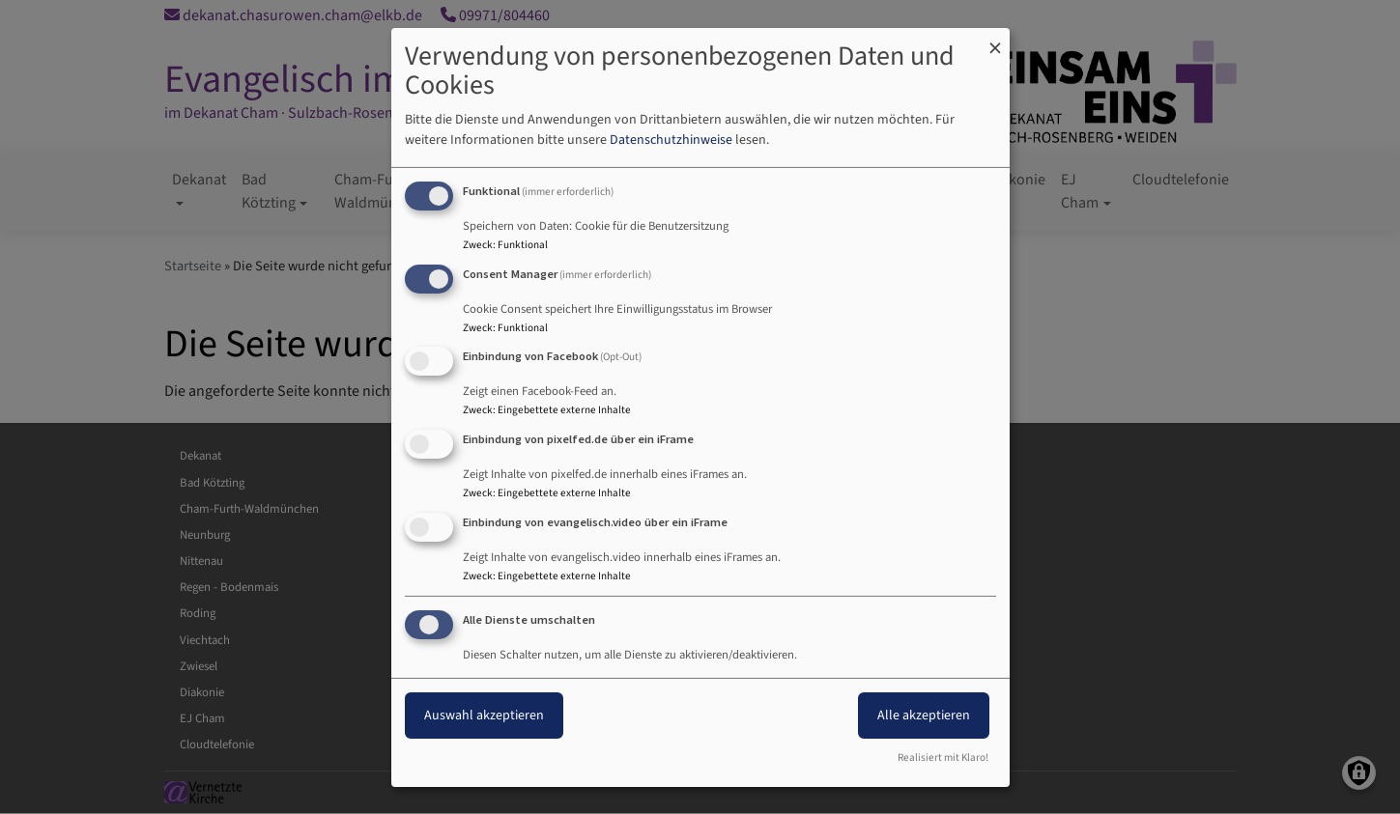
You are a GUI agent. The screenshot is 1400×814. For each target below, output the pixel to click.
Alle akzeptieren (923, 715)
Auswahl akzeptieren (484, 715)
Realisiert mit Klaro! (943, 757)
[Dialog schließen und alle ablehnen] (995, 39)
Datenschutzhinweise (671, 140)
